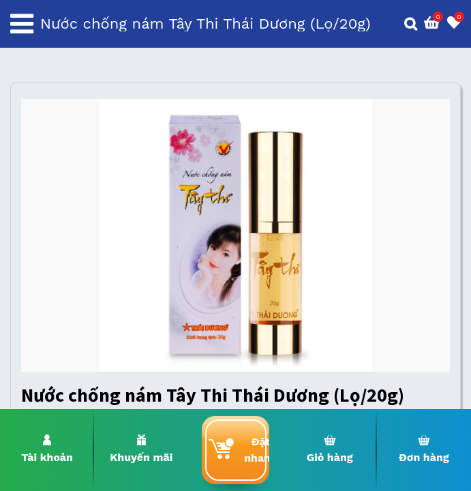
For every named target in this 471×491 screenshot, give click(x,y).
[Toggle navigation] (21, 24)
